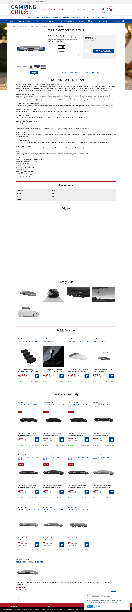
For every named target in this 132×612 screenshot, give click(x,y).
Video (56, 72)
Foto (64, 72)
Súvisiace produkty (92, 72)
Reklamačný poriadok (79, 17)
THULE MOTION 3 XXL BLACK (51, 458)
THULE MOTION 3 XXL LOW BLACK (78, 458)
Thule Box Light (49, 341)
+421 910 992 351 (41, 2)
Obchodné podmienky (50, 17)
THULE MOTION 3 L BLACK (28, 405)
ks (89, 51)
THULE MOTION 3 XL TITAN (28, 509)
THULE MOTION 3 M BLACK (53, 405)
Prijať (89, 606)
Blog (38, 17)
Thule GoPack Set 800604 (27, 341)
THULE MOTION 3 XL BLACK (101, 406)
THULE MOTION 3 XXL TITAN (101, 458)
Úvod (11, 2)
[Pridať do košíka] (99, 51)
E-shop (30, 17)
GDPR (93, 17)
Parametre (45, 72)
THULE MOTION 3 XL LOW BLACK (28, 458)
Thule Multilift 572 (100, 341)
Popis (34, 72)
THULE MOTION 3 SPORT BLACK (77, 406)
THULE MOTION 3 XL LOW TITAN (53, 510)
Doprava (65, 17)
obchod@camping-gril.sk (24, 2)
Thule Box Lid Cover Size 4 (78, 341)
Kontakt (101, 17)
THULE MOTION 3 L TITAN (78, 509)
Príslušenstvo (75, 72)
